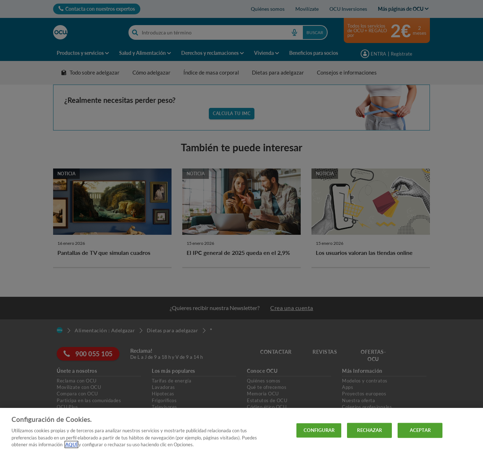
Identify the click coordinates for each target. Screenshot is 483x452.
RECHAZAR (369, 430)
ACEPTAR (420, 430)
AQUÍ (71, 444)
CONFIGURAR (319, 430)
